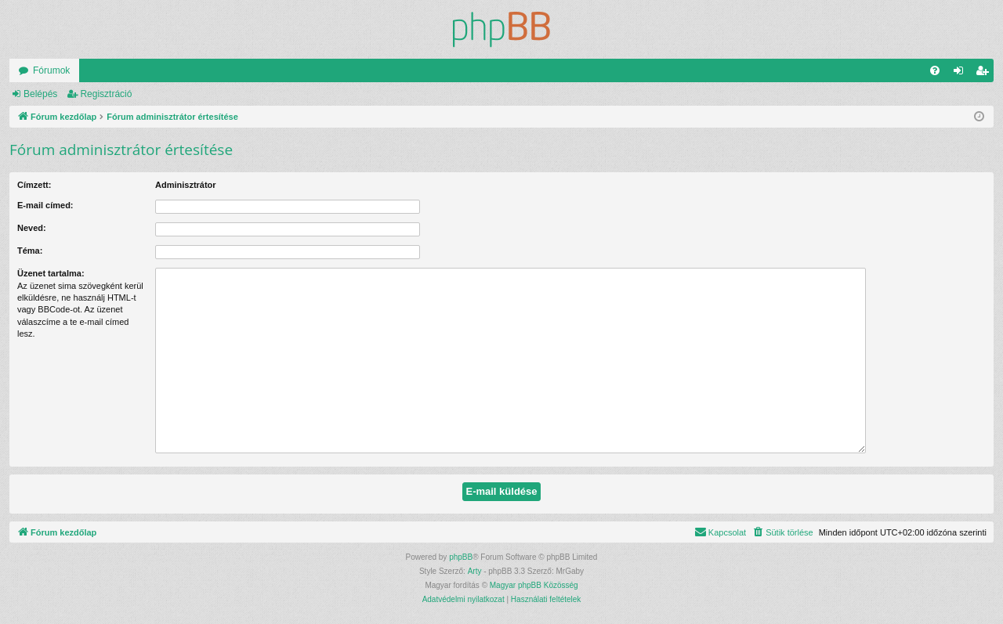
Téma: (29, 250)
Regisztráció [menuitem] (985, 73)
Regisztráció (106, 93)
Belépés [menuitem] (962, 73)
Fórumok (51, 70)
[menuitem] (935, 70)
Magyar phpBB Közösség (534, 585)
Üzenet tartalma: (51, 273)
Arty (475, 571)
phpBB (461, 557)
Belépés (40, 93)
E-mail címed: (45, 205)
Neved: (31, 228)
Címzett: (34, 184)
